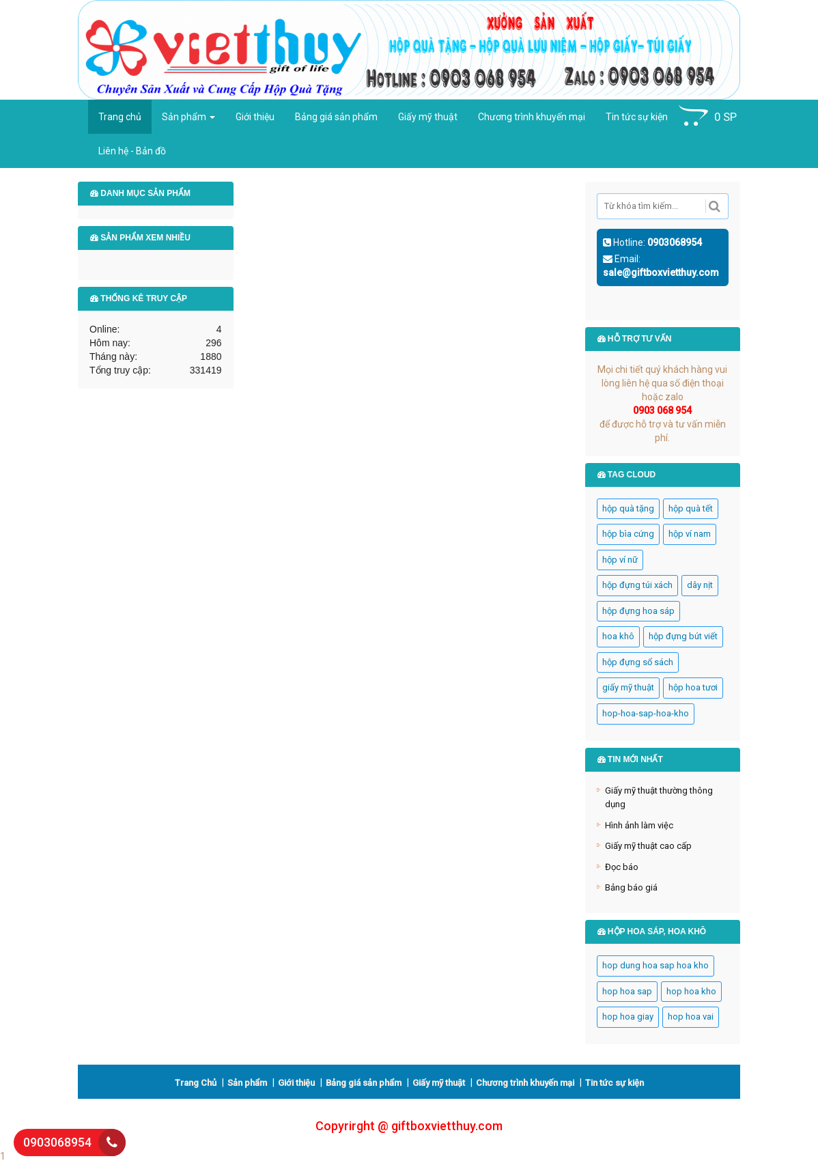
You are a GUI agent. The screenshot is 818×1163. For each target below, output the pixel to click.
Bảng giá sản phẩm (336, 116)
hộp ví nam (689, 534)
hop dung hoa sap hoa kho (655, 965)
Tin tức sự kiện (637, 116)
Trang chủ (119, 116)
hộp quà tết (690, 508)
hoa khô (618, 636)
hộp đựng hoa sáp (638, 611)
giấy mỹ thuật (628, 687)
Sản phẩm (188, 116)
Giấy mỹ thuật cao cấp (648, 846)
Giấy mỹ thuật (427, 116)
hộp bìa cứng (628, 534)
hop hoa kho (691, 991)
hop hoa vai (691, 1016)
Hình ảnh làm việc (639, 825)
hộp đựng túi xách (637, 585)
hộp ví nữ (620, 560)
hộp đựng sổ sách (637, 662)
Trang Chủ (195, 1083)
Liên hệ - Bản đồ (132, 150)
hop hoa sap (627, 991)
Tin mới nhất (630, 759)
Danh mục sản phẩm (140, 193)
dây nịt (700, 585)
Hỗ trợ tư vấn (634, 339)
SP (708, 116)
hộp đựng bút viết (683, 636)
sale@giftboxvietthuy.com (661, 272)
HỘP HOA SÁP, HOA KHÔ (652, 931)
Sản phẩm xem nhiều (140, 237)
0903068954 (674, 242)
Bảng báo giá (631, 887)
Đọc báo (621, 867)
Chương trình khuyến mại (531, 116)
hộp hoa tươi (693, 687)
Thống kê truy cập (138, 298)
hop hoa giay (627, 1016)
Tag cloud (626, 474)
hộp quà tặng (628, 508)
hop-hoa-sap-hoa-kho (645, 713)
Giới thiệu (255, 116)
